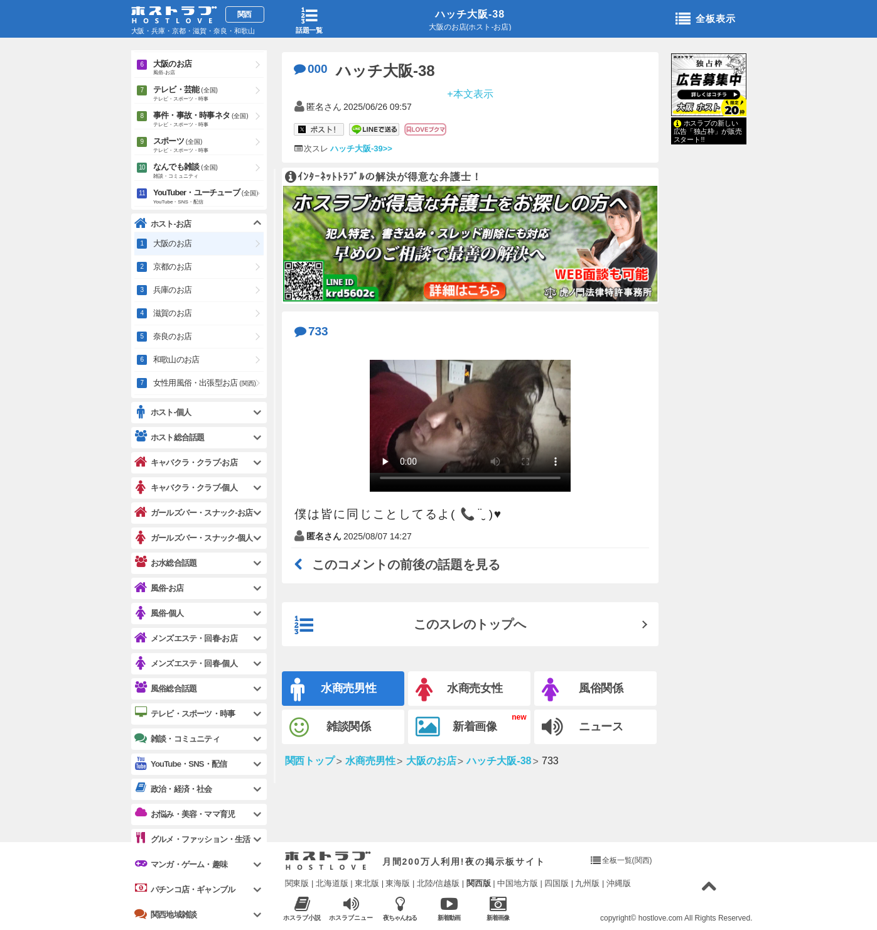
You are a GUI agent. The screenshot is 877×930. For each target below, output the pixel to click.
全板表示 (705, 19)
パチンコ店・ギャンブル (184, 889)
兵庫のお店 (172, 290)
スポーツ (208, 145)
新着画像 (457, 727)
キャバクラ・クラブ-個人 (185, 487)
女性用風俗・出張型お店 (204, 382)
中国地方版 (517, 883)
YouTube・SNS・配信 (180, 764)
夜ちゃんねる (400, 908)
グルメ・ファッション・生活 (192, 839)
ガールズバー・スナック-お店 (193, 512)
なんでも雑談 (208, 171)
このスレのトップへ (410, 625)
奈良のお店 (172, 336)
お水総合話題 (165, 563)
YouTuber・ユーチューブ (208, 197)
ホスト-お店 (162, 224)
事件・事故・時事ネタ (208, 120)
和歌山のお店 (176, 359)
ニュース (583, 727)
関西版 (478, 883)
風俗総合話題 (165, 688)
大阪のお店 (208, 68)
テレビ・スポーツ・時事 (184, 713)
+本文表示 (470, 93)
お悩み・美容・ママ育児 (184, 814)
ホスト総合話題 (169, 437)
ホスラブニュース (351, 908)
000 (311, 68)
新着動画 (449, 908)
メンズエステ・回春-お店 (185, 638)
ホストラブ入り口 (328, 861)
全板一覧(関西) (627, 860)
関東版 (297, 883)
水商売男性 (334, 690)
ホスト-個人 (162, 412)
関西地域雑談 (165, 914)
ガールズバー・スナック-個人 (193, 538)
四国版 (556, 883)
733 (311, 331)
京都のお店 (172, 266)
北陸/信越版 (438, 883)
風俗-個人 (158, 613)
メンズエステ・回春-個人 (185, 663)
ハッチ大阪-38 (470, 14)
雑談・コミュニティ (177, 738)
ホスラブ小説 (302, 908)
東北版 (367, 883)
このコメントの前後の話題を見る (397, 564)
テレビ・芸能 (208, 94)
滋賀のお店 (172, 313)
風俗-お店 (158, 588)
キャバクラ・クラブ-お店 (185, 462)
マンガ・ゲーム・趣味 (180, 864)
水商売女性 (459, 690)
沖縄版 (618, 883)
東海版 (397, 883)
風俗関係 (583, 690)
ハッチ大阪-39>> (361, 148)
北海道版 (332, 883)
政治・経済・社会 (173, 789)
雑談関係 (330, 727)
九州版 (587, 883)
